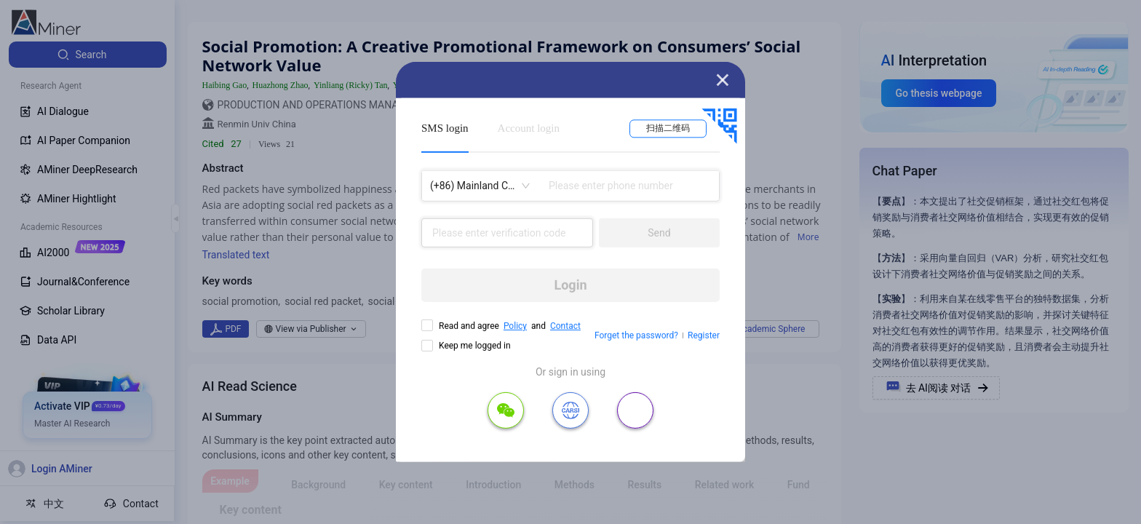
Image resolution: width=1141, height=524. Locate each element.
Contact (565, 326)
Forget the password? (636, 335)
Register (704, 335)
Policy (515, 326)
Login (570, 285)
